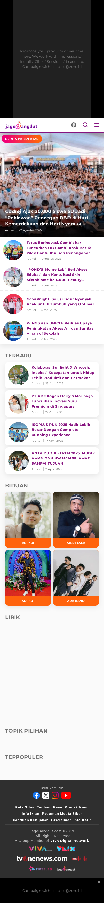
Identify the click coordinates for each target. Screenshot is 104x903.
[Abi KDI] (28, 520)
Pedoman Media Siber (62, 814)
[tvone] (42, 858)
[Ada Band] (76, 578)
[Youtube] (66, 795)
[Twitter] (45, 795)
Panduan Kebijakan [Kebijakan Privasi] (31, 820)
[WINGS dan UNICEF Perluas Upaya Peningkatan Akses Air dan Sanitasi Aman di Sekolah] (52, 330)
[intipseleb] (40, 868)
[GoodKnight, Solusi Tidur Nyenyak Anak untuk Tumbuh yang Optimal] (52, 304)
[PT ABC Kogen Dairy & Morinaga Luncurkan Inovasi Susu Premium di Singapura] (52, 403)
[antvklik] (79, 858)
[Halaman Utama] (20, 125)
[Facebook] (36, 795)
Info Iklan (30, 814)
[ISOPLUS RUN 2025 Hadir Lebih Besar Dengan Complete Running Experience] (52, 432)
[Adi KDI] (28, 578)
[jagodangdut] (66, 868)
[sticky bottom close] (99, 881)
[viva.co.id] (40, 848)
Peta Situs (25, 807)
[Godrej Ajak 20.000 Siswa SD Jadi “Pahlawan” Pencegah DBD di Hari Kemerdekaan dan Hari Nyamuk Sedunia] (52, 185)
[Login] (74, 125)
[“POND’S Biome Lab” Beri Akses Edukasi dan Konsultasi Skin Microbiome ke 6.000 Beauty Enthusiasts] (52, 277)
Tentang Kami (49, 807)
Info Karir (82, 820)
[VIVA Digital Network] (69, 841)
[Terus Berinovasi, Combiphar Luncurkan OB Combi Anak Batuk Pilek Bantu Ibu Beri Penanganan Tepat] (52, 250)
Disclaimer (61, 820)
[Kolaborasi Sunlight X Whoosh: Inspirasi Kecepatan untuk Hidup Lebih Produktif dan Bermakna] (52, 375)
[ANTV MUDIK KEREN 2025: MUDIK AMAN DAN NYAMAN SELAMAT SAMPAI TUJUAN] (52, 460)
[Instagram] (55, 795)
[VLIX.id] (66, 848)
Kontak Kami (77, 807)
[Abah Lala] (76, 520)
